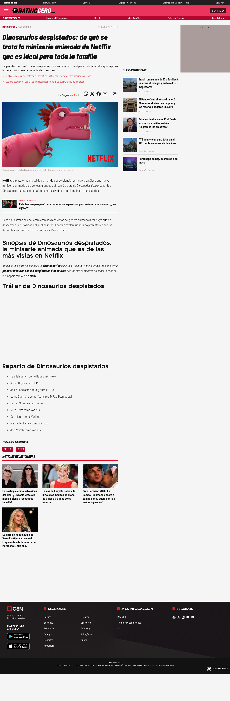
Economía (49, 628)
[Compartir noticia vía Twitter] (92, 94)
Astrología (49, 645)
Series (21, 449)
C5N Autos (86, 622)
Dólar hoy (220, 2)
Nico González (134, 18)
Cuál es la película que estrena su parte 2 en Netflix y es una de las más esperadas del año (48, 75)
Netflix (97, 18)
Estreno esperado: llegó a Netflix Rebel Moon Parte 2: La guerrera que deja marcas (45, 81)
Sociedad (48, 622)
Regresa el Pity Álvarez (56, 18)
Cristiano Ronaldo (176, 18)
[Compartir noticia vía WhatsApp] (86, 94)
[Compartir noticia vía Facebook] (98, 94)
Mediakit (121, 616)
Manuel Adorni (49, 2)
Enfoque (48, 634)
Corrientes (88, 2)
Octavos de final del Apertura (176, 2)
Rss (119, 628)
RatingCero (24, 26)
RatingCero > (9, 26)
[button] (114, 94)
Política (47, 616)
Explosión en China (127, 2)
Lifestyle (85, 616)
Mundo (84, 639)
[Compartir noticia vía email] (105, 94)
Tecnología (86, 628)
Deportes (48, 639)
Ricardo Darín (218, 18)
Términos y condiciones (129, 622)
